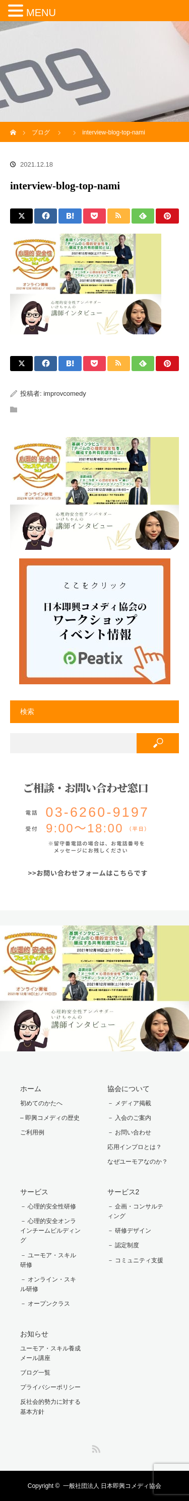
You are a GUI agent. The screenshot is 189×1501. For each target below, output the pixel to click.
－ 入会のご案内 (129, 1117)
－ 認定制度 (123, 1245)
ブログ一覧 (35, 1372)
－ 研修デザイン (129, 1230)
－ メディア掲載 (129, 1103)
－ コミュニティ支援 (135, 1260)
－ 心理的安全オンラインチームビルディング (50, 1231)
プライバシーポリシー (50, 1387)
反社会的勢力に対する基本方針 (50, 1406)
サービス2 (123, 1192)
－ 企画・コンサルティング (135, 1211)
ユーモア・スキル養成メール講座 (50, 1353)
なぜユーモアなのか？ (137, 1161)
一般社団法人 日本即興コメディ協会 (112, 1485)
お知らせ (34, 1334)
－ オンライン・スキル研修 (48, 1284)
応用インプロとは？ (134, 1147)
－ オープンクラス (45, 1303)
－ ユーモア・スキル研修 (48, 1260)
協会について (128, 1089)
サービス (34, 1192)
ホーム (30, 1089)
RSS (94, 1447)
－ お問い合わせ (129, 1132)
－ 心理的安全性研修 (48, 1206)
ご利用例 (32, 1132)
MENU (41, 12)
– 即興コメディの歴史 (50, 1117)
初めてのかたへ (41, 1103)
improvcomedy (64, 393)
